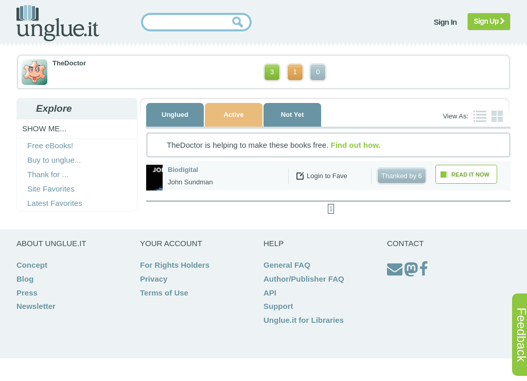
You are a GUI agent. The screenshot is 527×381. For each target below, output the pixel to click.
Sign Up (489, 21)
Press (27, 292)
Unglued (175, 114)
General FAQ (287, 265)
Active (233, 114)
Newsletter (36, 306)
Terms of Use (164, 292)
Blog (24, 278)
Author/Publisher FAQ (304, 278)
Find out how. (356, 145)
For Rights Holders (174, 265)
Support (278, 306)
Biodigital (183, 170)
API (270, 292)
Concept (31, 265)
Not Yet (292, 114)
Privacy (153, 278)
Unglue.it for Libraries (304, 320)
